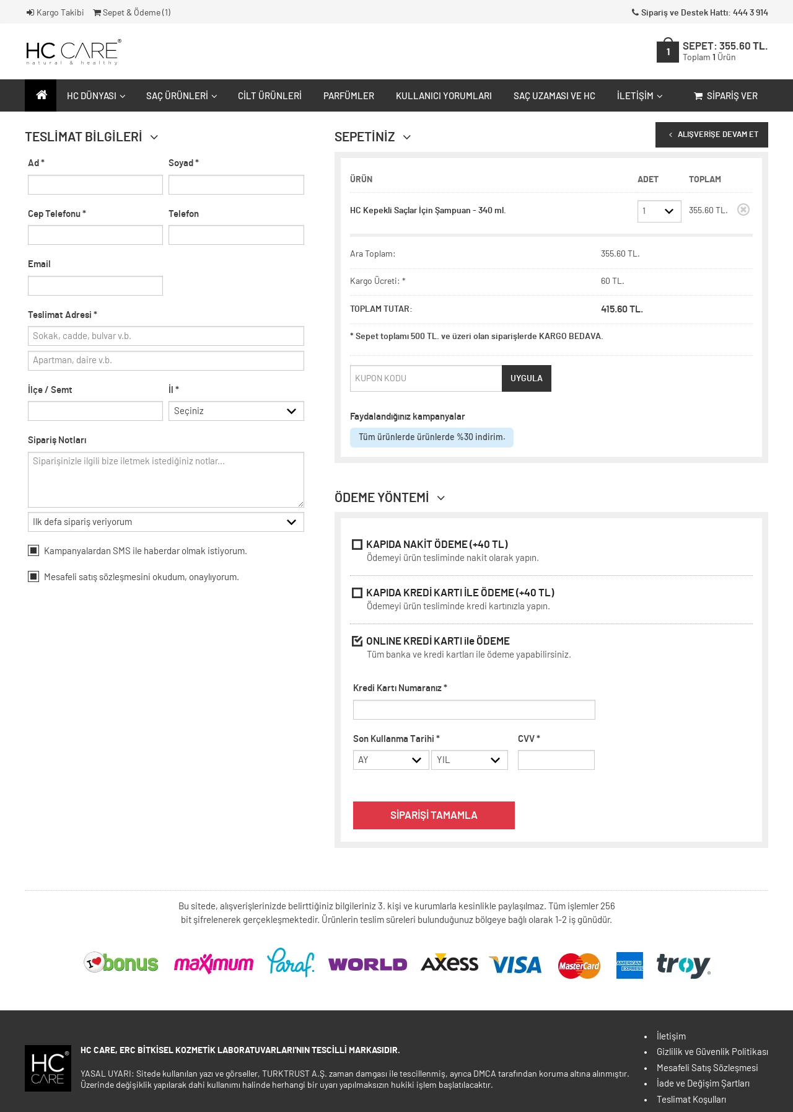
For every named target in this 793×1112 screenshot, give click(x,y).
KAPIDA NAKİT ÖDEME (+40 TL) (551, 552)
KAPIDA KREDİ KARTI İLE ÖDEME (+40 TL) (551, 601)
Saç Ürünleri (180, 96)
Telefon (184, 214)
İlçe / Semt (50, 390)
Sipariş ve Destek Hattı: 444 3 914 (698, 13)
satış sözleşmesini (115, 580)
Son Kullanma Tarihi (396, 739)
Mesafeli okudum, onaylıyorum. (133, 579)
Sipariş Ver (724, 96)
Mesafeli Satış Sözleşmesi (707, 1068)
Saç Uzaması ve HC (554, 96)
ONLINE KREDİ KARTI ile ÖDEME (551, 649)
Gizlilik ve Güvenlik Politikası (712, 1052)
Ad (36, 163)
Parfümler (348, 96)
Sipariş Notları (57, 441)
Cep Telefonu (57, 214)
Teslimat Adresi (62, 315)
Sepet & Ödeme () (130, 13)
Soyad (184, 163)
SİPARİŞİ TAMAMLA (434, 816)
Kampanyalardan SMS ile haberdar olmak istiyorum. (137, 552)
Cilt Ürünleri (270, 96)
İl (174, 390)
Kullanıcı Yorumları (444, 96)
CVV (529, 739)
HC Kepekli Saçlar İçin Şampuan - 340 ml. (428, 210)
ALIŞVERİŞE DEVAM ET (712, 135)
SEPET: (725, 52)
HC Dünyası (95, 96)
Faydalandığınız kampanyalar (407, 416)
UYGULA (526, 378)
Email (39, 264)
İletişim (638, 96)
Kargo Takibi (54, 13)
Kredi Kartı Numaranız (400, 688)
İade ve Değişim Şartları (703, 1083)
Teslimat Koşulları (691, 1100)
